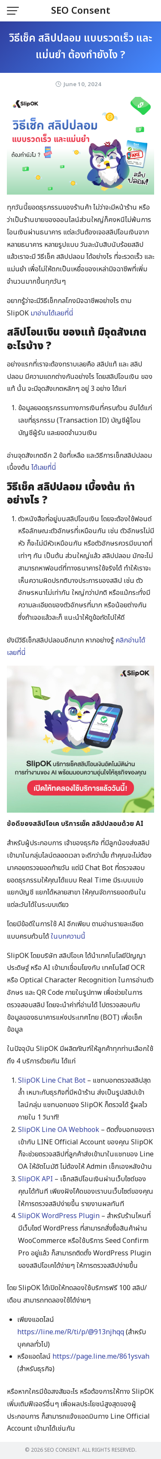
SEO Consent (80, 11)
